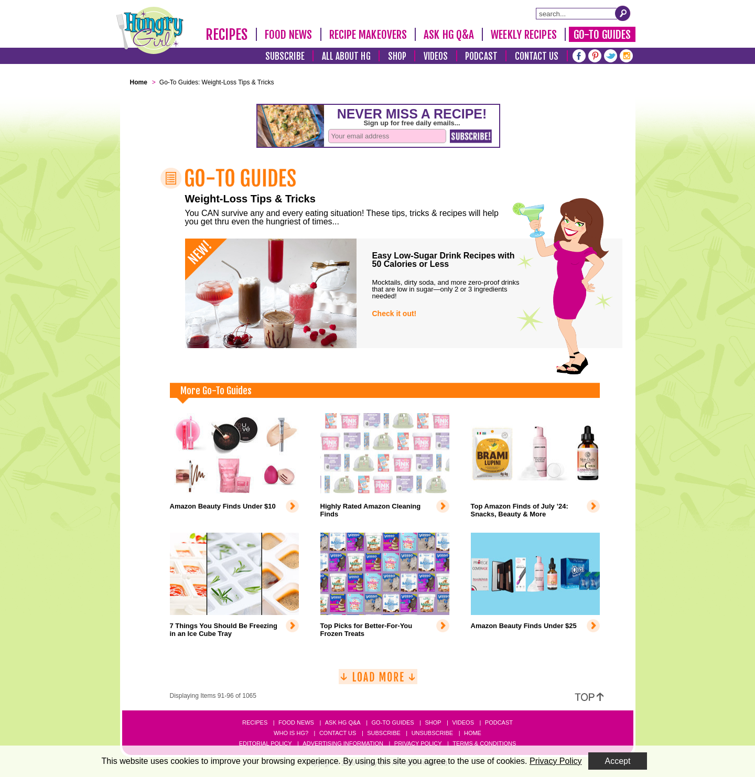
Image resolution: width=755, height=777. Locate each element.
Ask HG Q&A (449, 34)
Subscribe (285, 56)
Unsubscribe (432, 733)
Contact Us (537, 56)
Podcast (481, 56)
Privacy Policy (418, 743)
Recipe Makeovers (368, 34)
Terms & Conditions (484, 743)
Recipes (227, 35)
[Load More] (378, 681)
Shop (397, 56)
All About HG (346, 56)
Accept (618, 761)
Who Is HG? (291, 733)
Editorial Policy (265, 743)
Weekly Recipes (523, 34)
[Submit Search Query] (623, 13)
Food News (288, 34)
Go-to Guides (392, 722)
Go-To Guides (602, 34)
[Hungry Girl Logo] (150, 30)
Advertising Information (343, 743)
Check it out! (394, 313)
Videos (436, 56)
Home (472, 733)
